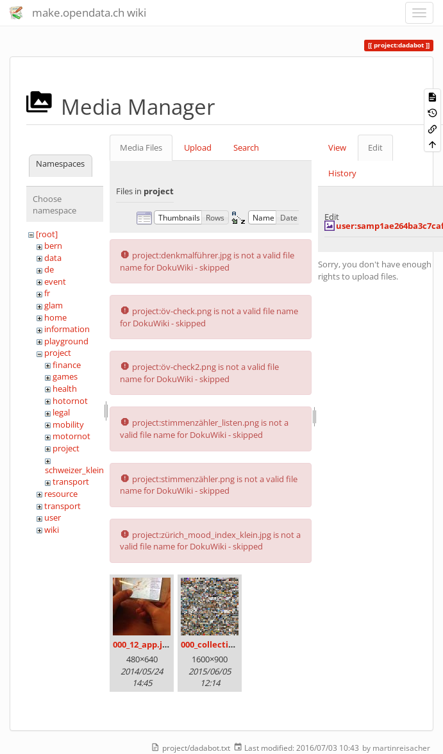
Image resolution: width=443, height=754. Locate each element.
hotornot (70, 400)
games (65, 376)
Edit (375, 147)
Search (246, 147)
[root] (47, 234)
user (52, 517)
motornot (71, 436)
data (53, 258)
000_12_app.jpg (142, 644)
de (49, 269)
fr (47, 293)
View (337, 147)
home (55, 317)
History (342, 173)
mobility (68, 424)
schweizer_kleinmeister (89, 470)
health (65, 388)
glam (53, 305)
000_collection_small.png (232, 644)
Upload (198, 147)
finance (67, 365)
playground (66, 341)
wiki (51, 529)
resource (61, 493)
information (67, 329)
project (57, 352)
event (55, 281)
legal (61, 412)
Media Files (141, 147)
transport (71, 481)
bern (53, 245)
